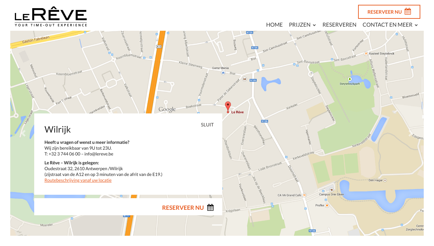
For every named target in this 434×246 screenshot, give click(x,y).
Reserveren (339, 25)
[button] (23, 133)
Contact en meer (387, 25)
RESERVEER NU (389, 11)
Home (274, 25)
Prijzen (300, 25)
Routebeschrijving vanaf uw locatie (77, 180)
